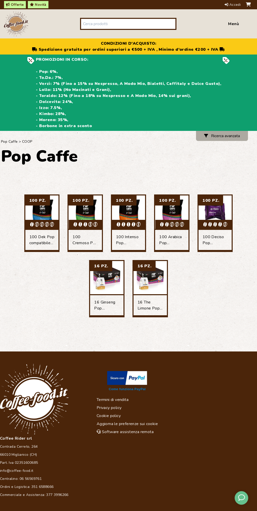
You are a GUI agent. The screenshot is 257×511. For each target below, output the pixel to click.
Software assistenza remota (125, 432)
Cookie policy (109, 416)
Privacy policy (109, 408)
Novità (38, 4)
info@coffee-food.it (16, 470)
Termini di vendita (112, 399)
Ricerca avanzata (222, 136)
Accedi (233, 4)
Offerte (15, 4)
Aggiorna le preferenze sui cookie (127, 424)
